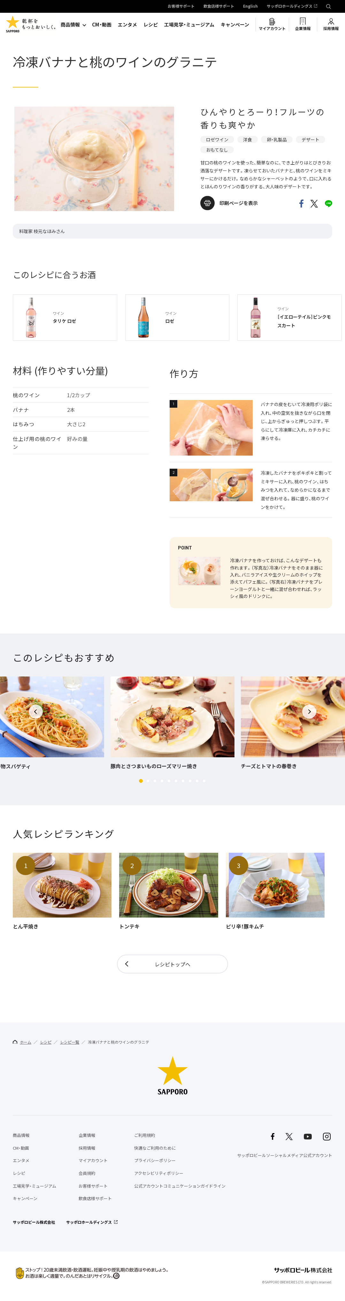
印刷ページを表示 (238, 203)
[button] (141, 781)
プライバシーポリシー (155, 1160)
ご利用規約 (144, 1135)
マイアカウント (272, 28)
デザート (310, 139)
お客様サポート (181, 6)
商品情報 (70, 24)
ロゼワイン (217, 139)
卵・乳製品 (277, 139)
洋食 (247, 139)
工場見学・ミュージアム (189, 24)
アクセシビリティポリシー (158, 1173)
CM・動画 (101, 24)
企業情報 (302, 28)
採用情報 (331, 28)
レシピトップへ (172, 964)
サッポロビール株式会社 (34, 1222)
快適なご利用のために (155, 1148)
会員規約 (87, 1173)
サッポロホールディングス (289, 6)
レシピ (150, 24)
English (250, 6)
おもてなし (217, 150)
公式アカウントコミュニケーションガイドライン (180, 1186)
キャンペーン (235, 24)
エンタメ (127, 24)
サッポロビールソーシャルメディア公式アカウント (284, 1155)
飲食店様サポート (218, 6)
